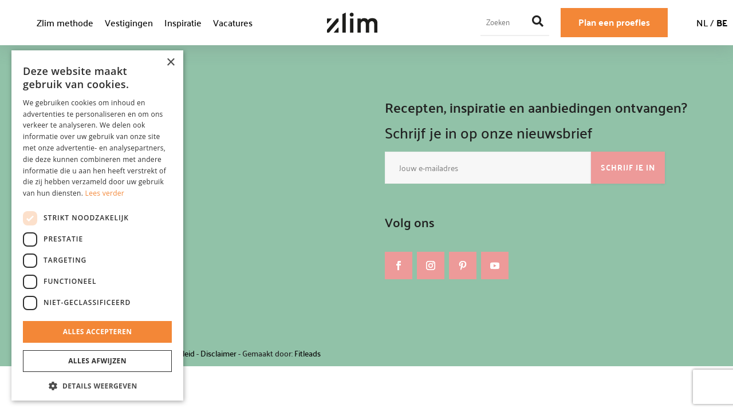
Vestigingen (129, 22)
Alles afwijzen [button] (97, 361)
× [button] (170, 62)
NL (702, 22)
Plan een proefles (614, 22)
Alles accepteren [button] (97, 331)
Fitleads (307, 353)
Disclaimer (218, 353)
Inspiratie (183, 22)
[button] (97, 386)
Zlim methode (65, 22)
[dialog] (97, 225)
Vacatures (233, 22)
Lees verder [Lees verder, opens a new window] (105, 193)
